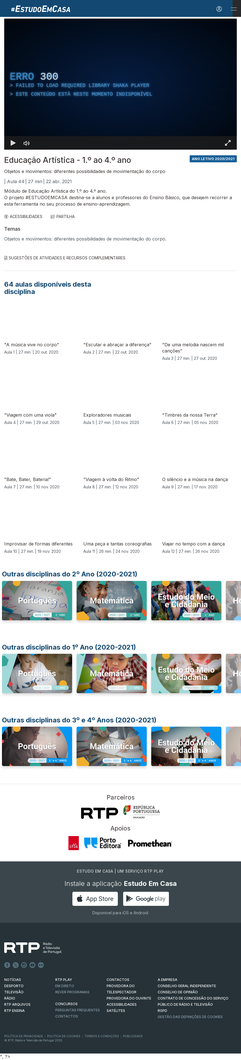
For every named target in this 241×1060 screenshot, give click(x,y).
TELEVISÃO (14, 992)
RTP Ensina (14, 1011)
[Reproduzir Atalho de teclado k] (13, 143)
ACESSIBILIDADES (23, 216)
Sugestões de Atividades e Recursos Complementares (64, 257)
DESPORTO (14, 986)
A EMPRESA (167, 980)
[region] (120, 84)
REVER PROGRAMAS (72, 992)
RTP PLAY (63, 980)
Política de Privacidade (23, 1036)
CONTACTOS (118, 980)
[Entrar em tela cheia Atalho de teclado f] (228, 143)
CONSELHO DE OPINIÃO (178, 992)
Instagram (24, 965)
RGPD (162, 1011)
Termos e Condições (101, 1036)
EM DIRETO (64, 986)
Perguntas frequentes (77, 1010)
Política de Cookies (63, 1036)
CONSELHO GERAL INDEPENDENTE (187, 986)
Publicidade (133, 1036)
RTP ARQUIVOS (17, 1004)
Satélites (116, 1011)
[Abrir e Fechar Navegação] (233, 9)
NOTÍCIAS (12, 980)
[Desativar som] (26, 143)
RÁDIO (9, 998)
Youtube (32, 965)
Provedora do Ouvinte (129, 998)
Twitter (16, 965)
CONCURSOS (66, 1004)
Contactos (66, 1016)
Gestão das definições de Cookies (190, 1017)
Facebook (7, 965)
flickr (41, 965)
